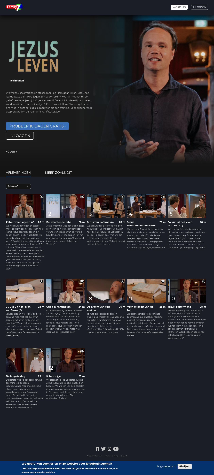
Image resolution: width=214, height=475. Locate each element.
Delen (13, 152)
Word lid (179, 7)
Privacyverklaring (111, 456)
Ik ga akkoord (166, 466)
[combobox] (18, 186)
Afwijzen (184, 466)
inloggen (19, 136)
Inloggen (199, 7)
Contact (124, 456)
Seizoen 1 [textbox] (12, 186)
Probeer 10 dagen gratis (36, 126)
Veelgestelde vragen (94, 456)
